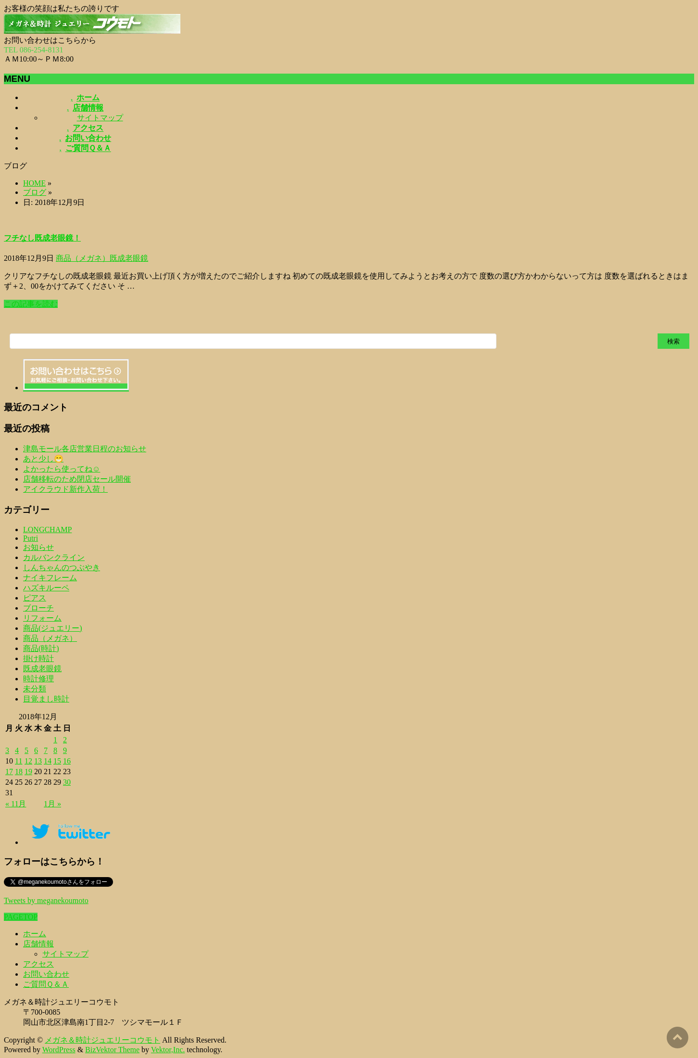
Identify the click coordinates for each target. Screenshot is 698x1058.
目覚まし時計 (46, 699)
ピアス (34, 598)
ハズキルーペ (46, 588)
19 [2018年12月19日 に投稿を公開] (28, 771)
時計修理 (38, 679)
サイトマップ (100, 118)
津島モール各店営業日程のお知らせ (84, 449)
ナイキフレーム (50, 578)
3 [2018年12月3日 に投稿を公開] (7, 750)
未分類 (34, 689)
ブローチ (38, 608)
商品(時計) (41, 648)
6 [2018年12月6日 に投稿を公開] (36, 750)
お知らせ (38, 547)
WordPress (59, 1049)
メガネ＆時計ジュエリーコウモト (102, 1040)
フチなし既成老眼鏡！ (42, 238)
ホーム (34, 934)
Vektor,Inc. (168, 1049)
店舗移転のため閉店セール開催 (77, 479)
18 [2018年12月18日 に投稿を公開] (19, 771)
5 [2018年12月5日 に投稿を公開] (26, 750)
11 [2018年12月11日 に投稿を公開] (18, 761)
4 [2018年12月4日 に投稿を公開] (17, 750)
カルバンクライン (54, 557)
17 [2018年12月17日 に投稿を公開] (9, 771)
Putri (30, 538)
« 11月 (15, 804)
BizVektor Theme (112, 1049)
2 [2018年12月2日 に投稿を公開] (65, 740)
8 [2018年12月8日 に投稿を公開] (55, 750)
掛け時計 (38, 658)
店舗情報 (38, 944)
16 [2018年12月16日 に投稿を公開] (67, 761)
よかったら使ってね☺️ (61, 469)
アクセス (38, 964)
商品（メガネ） (83, 258)
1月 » (52, 804)
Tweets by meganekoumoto (46, 900)
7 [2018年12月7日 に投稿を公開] (46, 750)
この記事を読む (31, 304)
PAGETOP (21, 917)
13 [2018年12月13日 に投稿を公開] (38, 761)
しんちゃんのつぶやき (61, 567)
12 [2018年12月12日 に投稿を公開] (28, 761)
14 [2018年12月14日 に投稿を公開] (47, 761)
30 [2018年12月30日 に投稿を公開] (67, 782)
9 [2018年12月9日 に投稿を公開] (65, 750)
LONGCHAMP (47, 529)
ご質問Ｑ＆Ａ (46, 984)
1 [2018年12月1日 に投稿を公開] (55, 740)
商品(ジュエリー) (52, 628)
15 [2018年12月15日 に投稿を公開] (57, 761)
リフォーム (42, 618)
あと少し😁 (43, 459)
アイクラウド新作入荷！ (65, 489)
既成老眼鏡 (129, 258)
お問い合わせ (46, 974)
